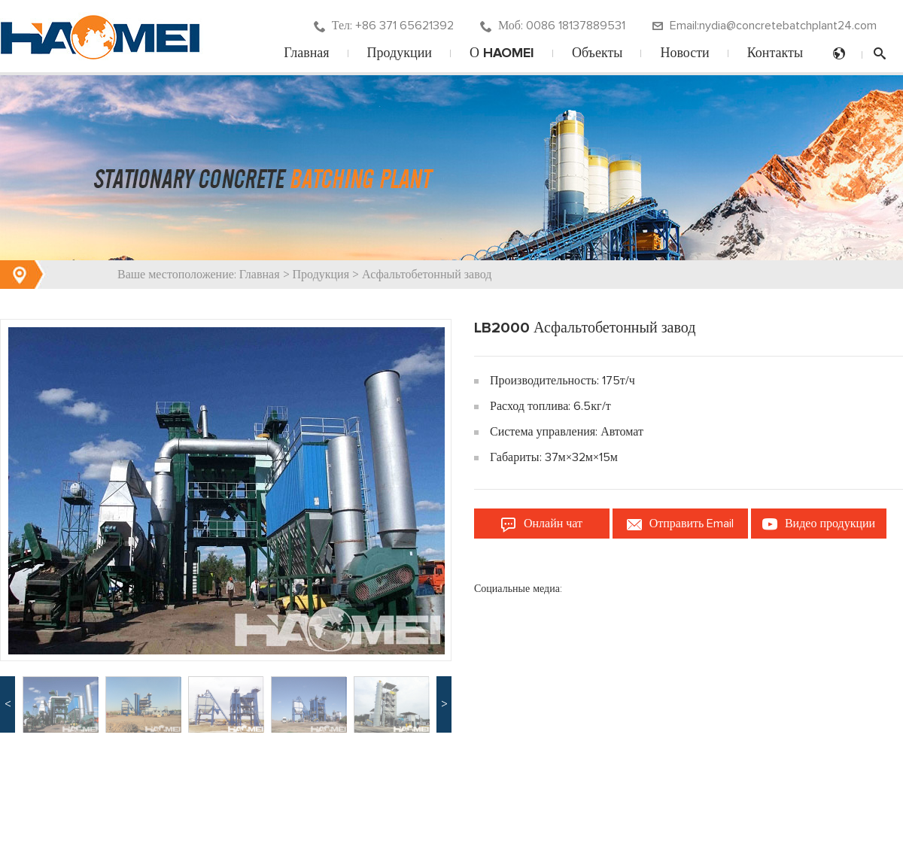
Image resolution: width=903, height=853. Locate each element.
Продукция (321, 275)
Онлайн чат (541, 524)
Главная (306, 53)
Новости (684, 53)
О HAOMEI (502, 53)
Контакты (775, 53)
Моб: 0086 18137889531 (552, 26)
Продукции (399, 53)
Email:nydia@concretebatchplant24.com (764, 26)
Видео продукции (818, 524)
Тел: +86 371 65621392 (384, 26)
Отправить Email (680, 524)
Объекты (597, 53)
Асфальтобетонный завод (426, 275)
